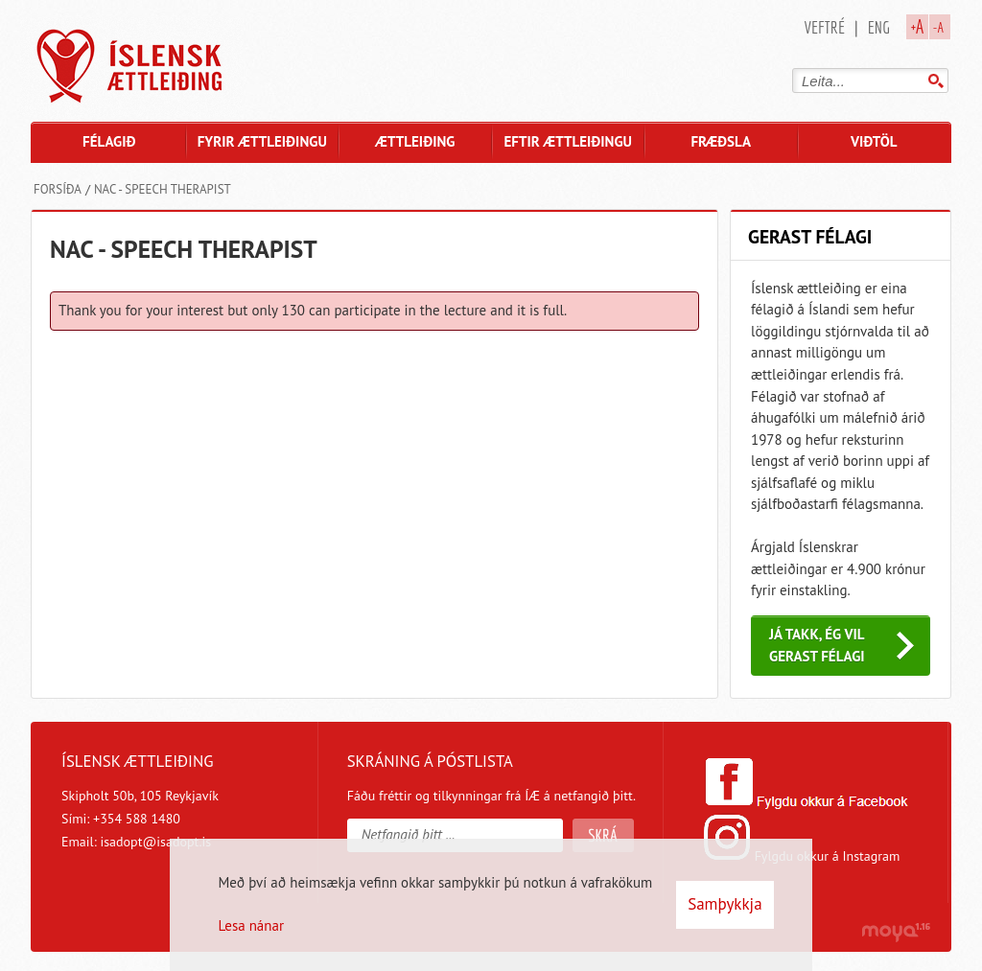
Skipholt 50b (97, 795)
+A (917, 26)
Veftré (825, 27)
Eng (879, 27)
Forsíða (58, 189)
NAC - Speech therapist (162, 189)
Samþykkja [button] (724, 903)
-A (939, 27)
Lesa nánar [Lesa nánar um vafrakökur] (251, 925)
